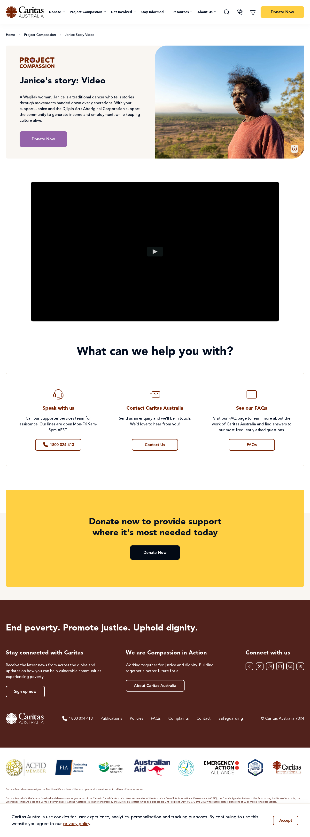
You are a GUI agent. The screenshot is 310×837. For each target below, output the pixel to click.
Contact (203, 719)
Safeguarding (230, 719)
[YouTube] (290, 666)
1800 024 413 (77, 719)
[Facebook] (249, 666)
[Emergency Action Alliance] (221, 767)
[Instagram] (270, 666)
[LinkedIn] (280, 666)
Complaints (178, 719)
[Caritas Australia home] (25, 12)
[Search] (226, 12)
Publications (111, 719)
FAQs (156, 719)
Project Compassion (40, 35)
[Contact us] (240, 12)
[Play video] (155, 251)
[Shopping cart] (253, 12)
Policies (136, 719)
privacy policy (76, 824)
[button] (56, 12)
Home (10, 35)
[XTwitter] (260, 666)
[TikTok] (300, 666)
